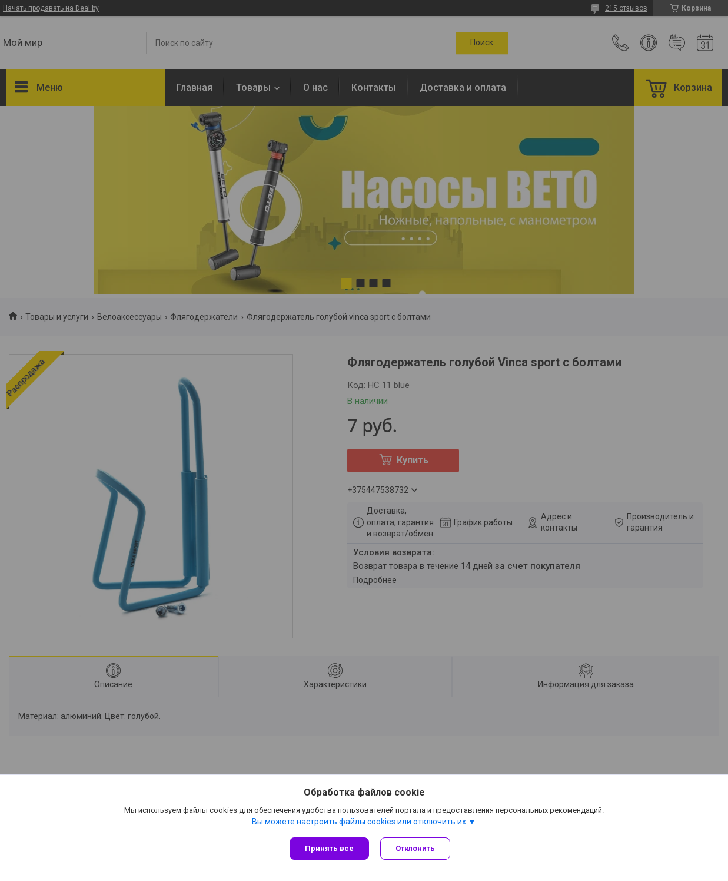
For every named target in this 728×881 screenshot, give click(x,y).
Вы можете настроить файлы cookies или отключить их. (360, 821)
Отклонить (416, 848)
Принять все (329, 848)
